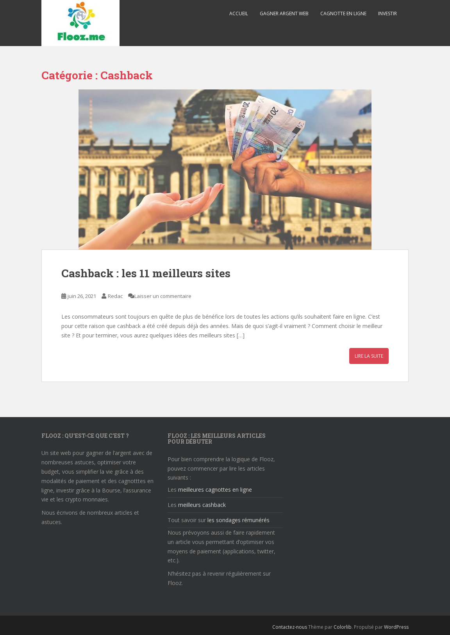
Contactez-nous (289, 627)
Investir (387, 13)
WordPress (396, 627)
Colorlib (343, 627)
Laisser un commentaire (162, 296)
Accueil (238, 13)
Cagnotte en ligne (343, 13)
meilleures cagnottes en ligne (215, 489)
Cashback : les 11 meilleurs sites (145, 273)
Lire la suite (369, 356)
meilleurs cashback (202, 504)
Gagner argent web (284, 13)
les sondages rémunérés (238, 520)
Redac (115, 296)
